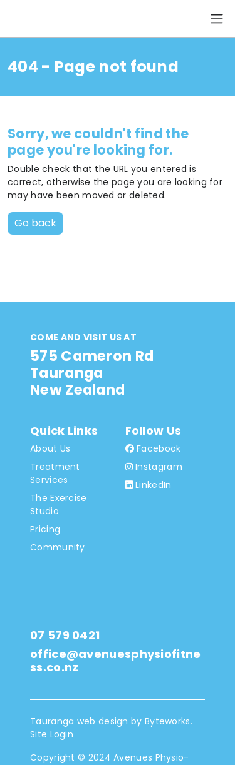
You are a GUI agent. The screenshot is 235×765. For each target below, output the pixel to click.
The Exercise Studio (58, 504)
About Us (50, 448)
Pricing (45, 529)
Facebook (153, 448)
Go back (35, 223)
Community (57, 547)
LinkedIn (148, 485)
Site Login (51, 734)
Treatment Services (55, 473)
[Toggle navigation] (216, 18)
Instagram (153, 466)
